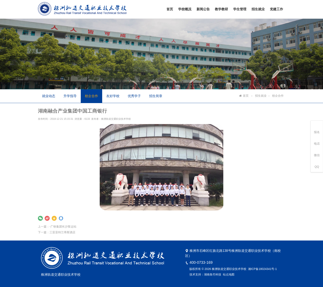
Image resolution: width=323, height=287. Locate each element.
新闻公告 (203, 9)
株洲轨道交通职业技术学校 (121, 124)
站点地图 (228, 274)
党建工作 (276, 9)
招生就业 (258, 9)
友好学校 (112, 96)
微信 (317, 155)
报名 (317, 132)
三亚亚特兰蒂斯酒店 (72, 225)
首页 (169, 9)
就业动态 (48, 96)
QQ (317, 166)
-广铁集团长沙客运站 (73, 220)
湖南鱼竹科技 (212, 274)
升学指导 (70, 96)
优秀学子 (134, 96)
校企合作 (91, 96)
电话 (317, 143)
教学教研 (221, 9)
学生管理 (239, 9)
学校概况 (184, 9)
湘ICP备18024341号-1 (262, 269)
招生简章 (155, 96)
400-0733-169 (201, 262)
